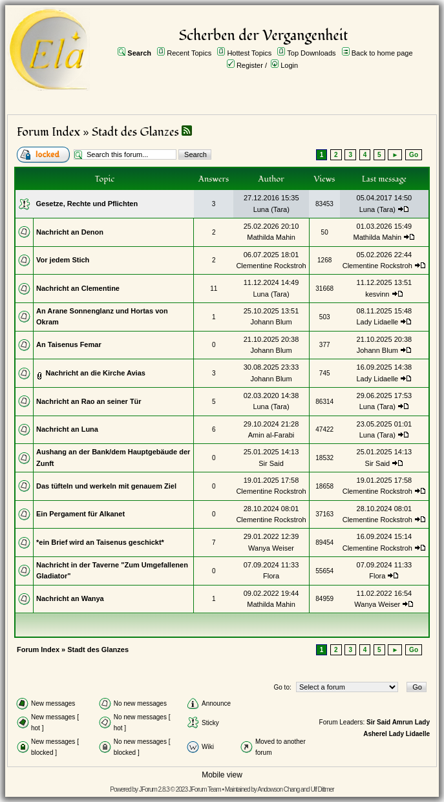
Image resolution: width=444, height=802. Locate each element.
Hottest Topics (249, 53)
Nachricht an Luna (67, 429)
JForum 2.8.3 (154, 789)
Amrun (402, 722)
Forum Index (48, 132)
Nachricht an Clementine (78, 288)
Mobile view (222, 774)
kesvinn (377, 294)
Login (289, 65)
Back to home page (382, 53)
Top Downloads (311, 53)
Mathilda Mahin (271, 237)
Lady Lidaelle (377, 322)
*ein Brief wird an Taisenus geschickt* (100, 542)
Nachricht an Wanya (70, 598)
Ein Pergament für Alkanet (80, 514)
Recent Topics (189, 53)
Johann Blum (270, 322)
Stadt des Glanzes (135, 132)
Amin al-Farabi (271, 435)
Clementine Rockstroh (271, 265)
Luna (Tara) (271, 209)
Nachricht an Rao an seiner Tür (89, 401)
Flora (271, 576)
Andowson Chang (278, 789)
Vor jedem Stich (62, 260)
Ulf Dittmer (321, 789)
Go (413, 154)
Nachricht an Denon (69, 232)
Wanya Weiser (271, 548)
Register (250, 65)
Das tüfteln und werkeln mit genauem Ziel (106, 486)
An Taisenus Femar (68, 344)
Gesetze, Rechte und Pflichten (87, 203)
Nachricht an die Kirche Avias (95, 373)
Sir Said (271, 463)
